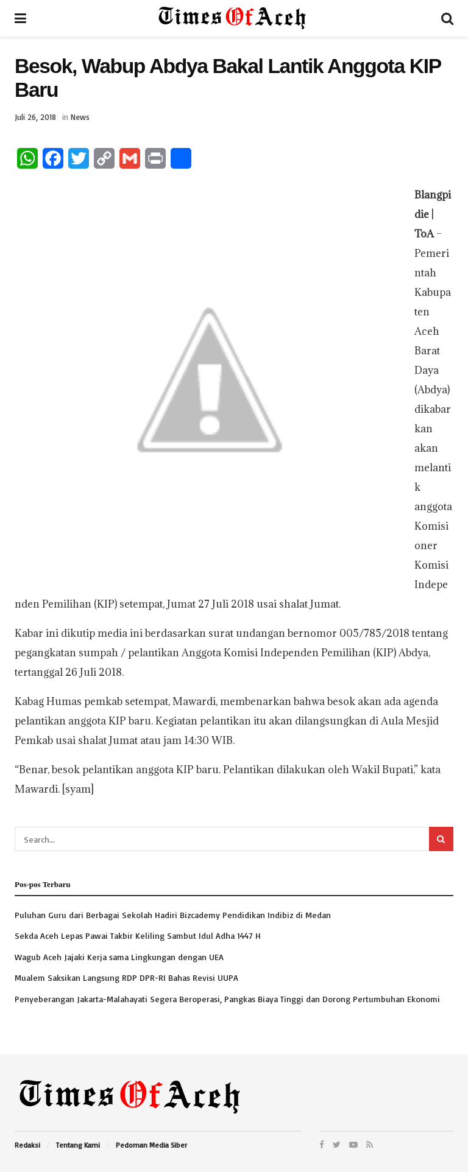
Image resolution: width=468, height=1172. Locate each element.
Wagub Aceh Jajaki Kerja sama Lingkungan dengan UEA (119, 957)
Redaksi (27, 1144)
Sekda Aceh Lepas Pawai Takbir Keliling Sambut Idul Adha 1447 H (138, 935)
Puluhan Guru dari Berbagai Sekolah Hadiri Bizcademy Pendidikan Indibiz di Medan (173, 915)
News (80, 117)
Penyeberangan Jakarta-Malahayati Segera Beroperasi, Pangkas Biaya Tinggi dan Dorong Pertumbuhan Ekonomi (227, 999)
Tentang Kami (78, 1144)
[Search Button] (441, 839)
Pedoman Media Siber (151, 1144)
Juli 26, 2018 (35, 117)
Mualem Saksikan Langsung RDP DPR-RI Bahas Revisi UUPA (126, 977)
